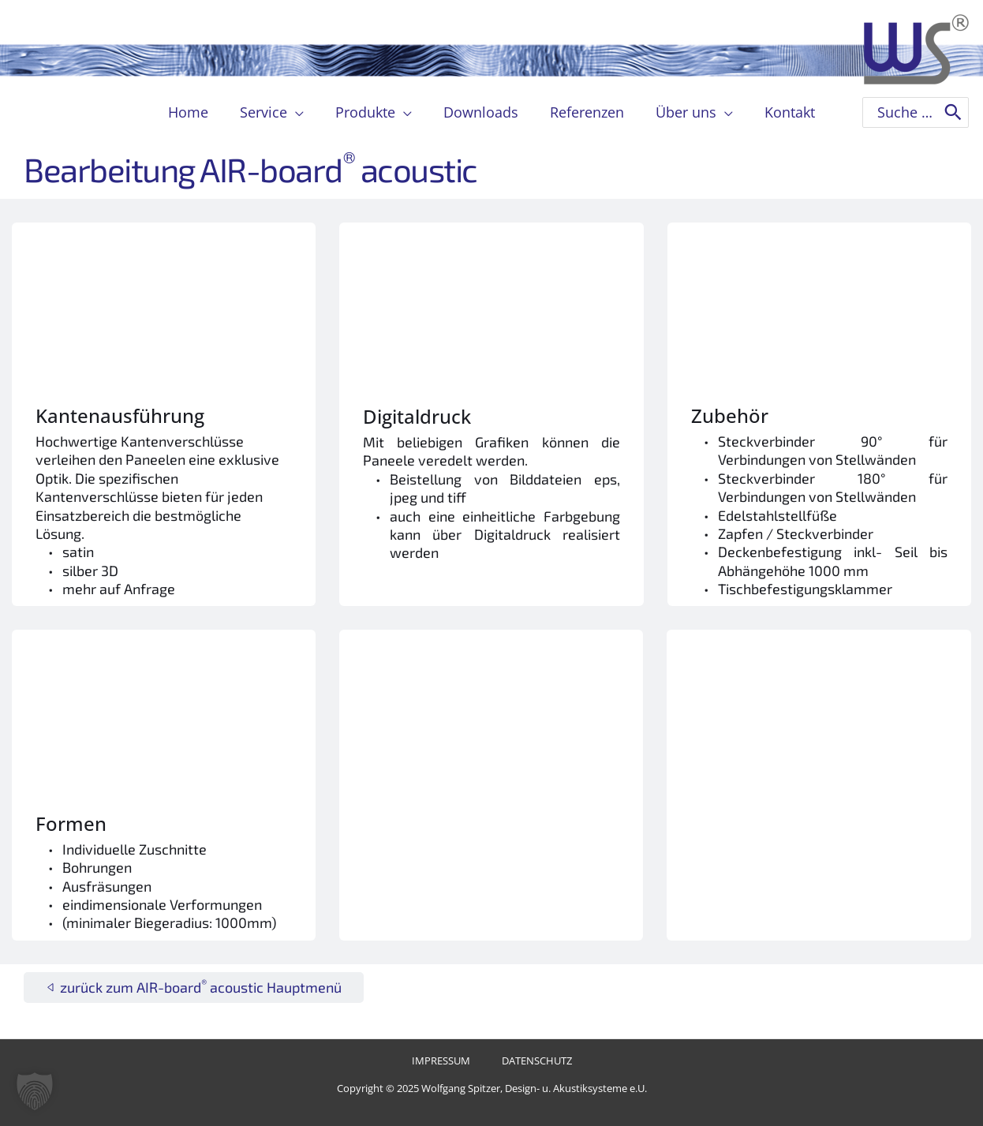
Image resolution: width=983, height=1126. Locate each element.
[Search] (953, 112)
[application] (301, 112)
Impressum (447, 1061)
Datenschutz (529, 1061)
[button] (34, 1091)
